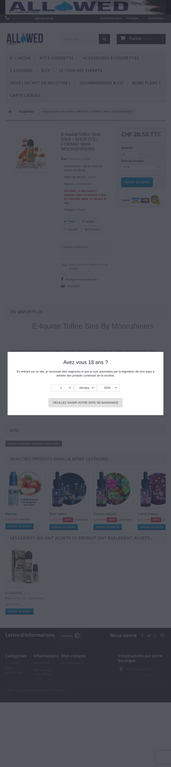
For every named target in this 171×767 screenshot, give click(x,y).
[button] (62, 388)
